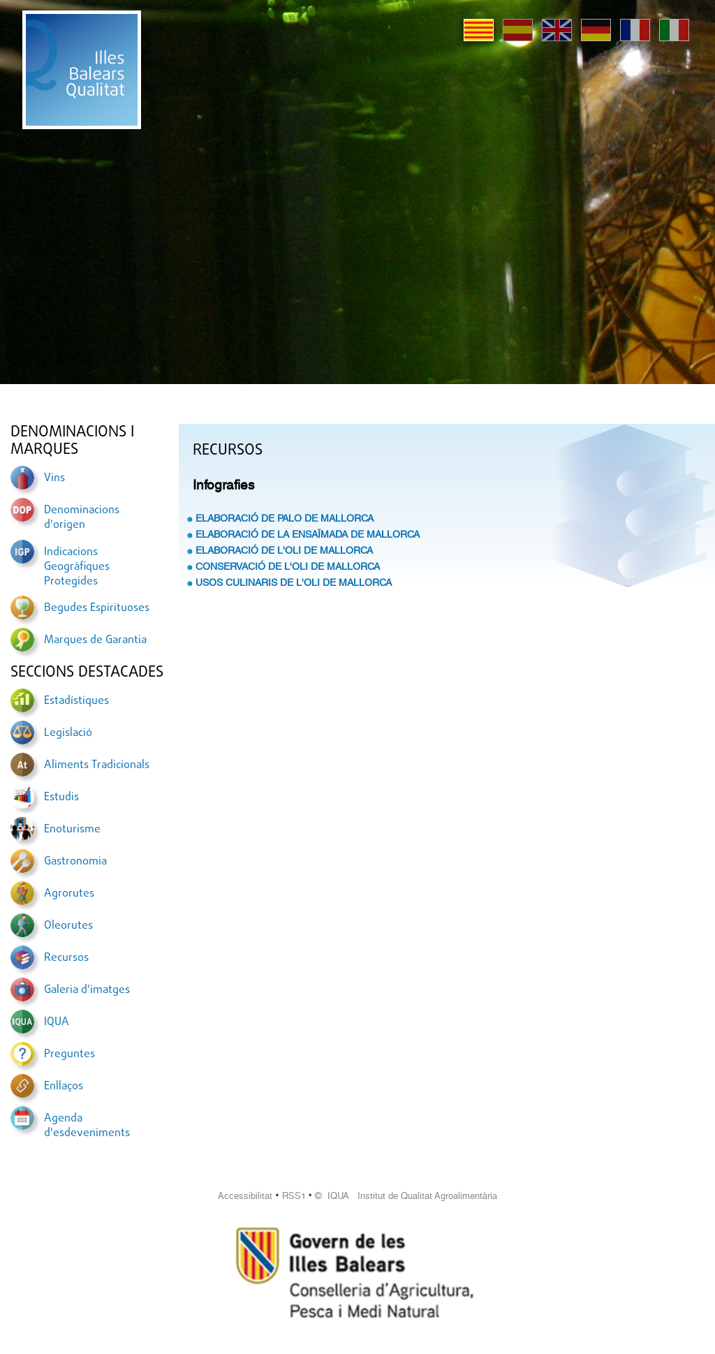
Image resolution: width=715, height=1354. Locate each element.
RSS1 (294, 1196)
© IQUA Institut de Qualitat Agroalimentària (406, 1196)
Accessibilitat (245, 1196)
